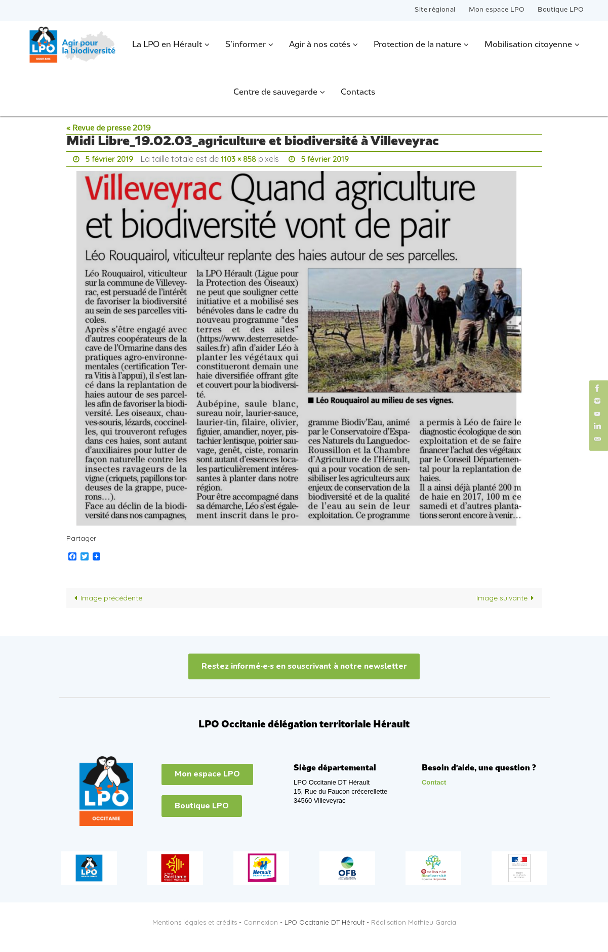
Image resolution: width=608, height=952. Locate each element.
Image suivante (507, 596)
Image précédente (107, 596)
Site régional (435, 10)
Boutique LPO (561, 10)
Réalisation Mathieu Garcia (413, 921)
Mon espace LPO (497, 10)
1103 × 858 (240, 159)
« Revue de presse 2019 (108, 128)
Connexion (261, 921)
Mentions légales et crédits (194, 921)
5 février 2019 (110, 159)
